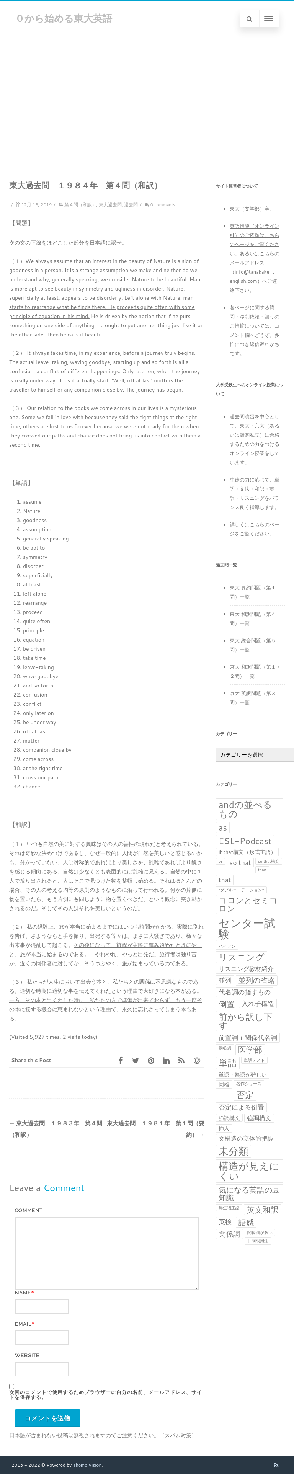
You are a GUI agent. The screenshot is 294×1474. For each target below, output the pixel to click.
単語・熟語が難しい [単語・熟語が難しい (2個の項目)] (243, 1074)
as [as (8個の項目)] (223, 827)
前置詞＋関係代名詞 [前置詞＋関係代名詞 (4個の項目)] (248, 1037)
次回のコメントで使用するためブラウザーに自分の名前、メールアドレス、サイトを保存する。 (105, 1395)
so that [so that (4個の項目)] (240, 862)
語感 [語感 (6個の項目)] (246, 1222)
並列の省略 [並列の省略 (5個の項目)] (256, 980)
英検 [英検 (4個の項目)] (225, 1221)
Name (23, 1292)
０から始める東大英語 (63, 18)
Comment (28, 1210)
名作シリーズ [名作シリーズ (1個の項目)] (248, 1083)
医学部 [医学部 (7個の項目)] (250, 1049)
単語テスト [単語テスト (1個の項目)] (254, 1060)
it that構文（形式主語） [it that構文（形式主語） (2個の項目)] (247, 851)
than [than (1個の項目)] (262, 869)
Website (27, 1355)
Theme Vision (87, 1465)
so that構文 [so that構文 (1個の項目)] (268, 861)
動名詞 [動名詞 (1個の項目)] (225, 1047)
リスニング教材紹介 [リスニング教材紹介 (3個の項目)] (246, 969)
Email (23, 1324)
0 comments (162, 204)
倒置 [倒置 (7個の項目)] (227, 1004)
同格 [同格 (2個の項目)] (224, 1084)
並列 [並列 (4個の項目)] (225, 980)
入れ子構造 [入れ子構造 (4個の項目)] (258, 1003)
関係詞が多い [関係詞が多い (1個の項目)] (260, 1232)
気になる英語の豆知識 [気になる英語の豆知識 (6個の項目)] (249, 1193)
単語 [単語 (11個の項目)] (228, 1063)
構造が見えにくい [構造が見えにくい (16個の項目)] (249, 1171)
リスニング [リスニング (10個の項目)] (242, 957)
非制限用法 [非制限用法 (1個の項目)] (257, 1241)
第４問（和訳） (80, 204)
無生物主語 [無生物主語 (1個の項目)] (229, 1207)
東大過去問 (110, 204)
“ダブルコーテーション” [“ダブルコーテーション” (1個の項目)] (241, 890)
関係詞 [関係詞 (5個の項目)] (229, 1234)
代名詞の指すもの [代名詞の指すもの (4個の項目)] (245, 992)
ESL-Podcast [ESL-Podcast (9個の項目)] (245, 841)
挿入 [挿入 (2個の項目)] (224, 1128)
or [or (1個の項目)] (220, 861)
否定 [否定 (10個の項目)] (245, 1095)
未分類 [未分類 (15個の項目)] (233, 1151)
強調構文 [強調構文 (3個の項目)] (259, 1118)
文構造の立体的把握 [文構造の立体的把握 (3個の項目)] (246, 1138)
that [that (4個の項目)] (225, 880)
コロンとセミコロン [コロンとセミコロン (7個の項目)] (248, 904)
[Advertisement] (147, 93)
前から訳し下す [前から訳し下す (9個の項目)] (246, 1021)
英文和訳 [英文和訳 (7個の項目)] (263, 1209)
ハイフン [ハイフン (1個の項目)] (227, 946)
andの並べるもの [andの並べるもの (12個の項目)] (245, 809)
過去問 (131, 204)
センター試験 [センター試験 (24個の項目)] (247, 928)
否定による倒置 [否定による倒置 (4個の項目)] (241, 1107)
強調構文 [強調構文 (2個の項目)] (229, 1117)
